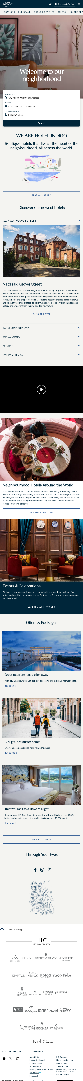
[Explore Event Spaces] (41, 607)
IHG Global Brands (37, 1060)
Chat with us (61, 1063)
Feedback (34, 1076)
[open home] (3, 929)
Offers (62, 12)
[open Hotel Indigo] (15, 929)
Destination (10, 94)
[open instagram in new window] (41, 869)
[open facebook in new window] (34, 869)
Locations (9, 12)
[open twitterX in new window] (48, 869)
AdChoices (35, 1072)
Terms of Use (62, 1066)
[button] (79, 4)
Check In (8, 103)
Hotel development (65, 1060)
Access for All (36, 1066)
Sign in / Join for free (64, 4)
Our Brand (24, 12)
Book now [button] (9, 686)
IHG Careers (61, 1057)
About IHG (34, 1057)
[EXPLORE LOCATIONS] (41, 512)
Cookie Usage (62, 1074)
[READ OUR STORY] (41, 195)
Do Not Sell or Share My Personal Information (67, 1070)
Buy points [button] (9, 753)
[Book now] (9, 686)
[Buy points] (10, 753)
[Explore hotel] (41, 314)
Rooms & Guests (12, 111)
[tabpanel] (41, 269)
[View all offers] (41, 839)
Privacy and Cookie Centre (41, 1069)
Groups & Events (44, 12)
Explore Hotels (36, 1063)
